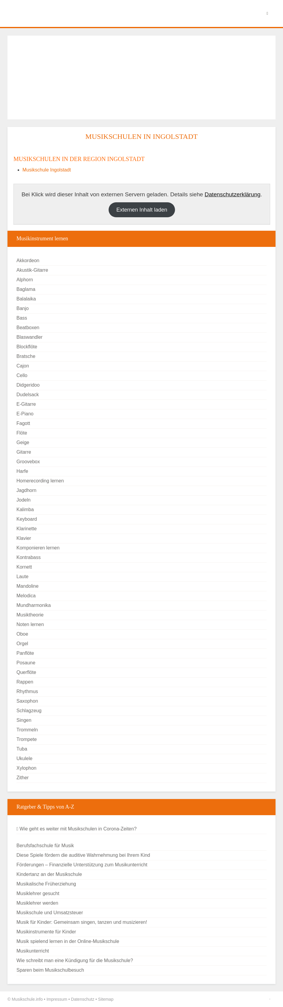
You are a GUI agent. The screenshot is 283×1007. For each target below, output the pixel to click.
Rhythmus (27, 691)
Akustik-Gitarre (32, 270)
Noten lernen (30, 624)
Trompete (26, 739)
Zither (22, 777)
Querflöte (26, 672)
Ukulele (24, 758)
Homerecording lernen (40, 480)
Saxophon (27, 701)
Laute (22, 576)
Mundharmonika (33, 605)
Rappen (24, 681)
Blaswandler (29, 337)
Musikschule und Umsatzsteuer (49, 912)
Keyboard (26, 519)
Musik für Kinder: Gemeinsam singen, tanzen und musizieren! (81, 922)
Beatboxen (27, 327)
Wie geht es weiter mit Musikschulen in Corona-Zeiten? (76, 828)
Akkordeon (27, 260)
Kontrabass (28, 557)
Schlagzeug (29, 710)
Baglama (25, 289)
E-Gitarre (26, 404)
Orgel (22, 643)
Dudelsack (27, 394)
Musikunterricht (32, 950)
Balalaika (26, 298)
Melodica (26, 595)
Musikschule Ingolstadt (46, 169)
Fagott (23, 423)
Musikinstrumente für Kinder (46, 931)
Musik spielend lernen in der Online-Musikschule (67, 941)
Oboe (22, 634)
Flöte (21, 432)
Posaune (25, 662)
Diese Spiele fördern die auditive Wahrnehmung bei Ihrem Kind (83, 855)
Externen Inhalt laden (141, 210)
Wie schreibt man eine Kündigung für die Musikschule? (74, 960)
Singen (23, 720)
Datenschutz (82, 999)
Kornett (24, 566)
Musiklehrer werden (37, 903)
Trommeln (27, 729)
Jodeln (23, 499)
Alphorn (24, 279)
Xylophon (26, 768)
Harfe (22, 471)
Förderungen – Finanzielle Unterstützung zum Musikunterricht (81, 864)
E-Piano (25, 413)
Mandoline (27, 586)
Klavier (23, 538)
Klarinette (26, 528)
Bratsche (25, 356)
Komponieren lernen (38, 547)
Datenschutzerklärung (233, 194)
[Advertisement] (141, 77)
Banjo (22, 308)
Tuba (21, 748)
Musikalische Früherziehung (46, 883)
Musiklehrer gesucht (37, 893)
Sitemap (105, 999)
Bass (21, 318)
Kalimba (25, 509)
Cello (21, 375)
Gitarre (23, 452)
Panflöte (25, 653)
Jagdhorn (26, 490)
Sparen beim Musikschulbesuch (50, 970)
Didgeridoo (27, 385)
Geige (22, 442)
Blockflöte (26, 346)
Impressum (56, 999)
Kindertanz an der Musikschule (49, 874)
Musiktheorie (30, 614)
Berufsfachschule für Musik (45, 845)
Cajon (22, 365)
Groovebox (28, 461)
